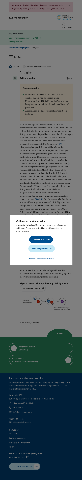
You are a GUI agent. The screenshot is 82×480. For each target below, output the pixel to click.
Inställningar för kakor (41, 248)
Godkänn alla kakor (41, 239)
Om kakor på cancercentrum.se (41, 258)
